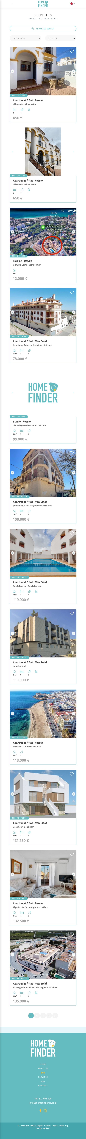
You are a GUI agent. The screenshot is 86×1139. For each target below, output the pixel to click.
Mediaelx (46, 1128)
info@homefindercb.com (43, 1102)
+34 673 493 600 (43, 1098)
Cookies (55, 1126)
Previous (12, 71)
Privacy (47, 1126)
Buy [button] (43, 1073)
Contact (43, 1085)
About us (43, 1068)
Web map (64, 1126)
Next (73, 71)
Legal (39, 1126)
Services (43, 1077)
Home (43, 1064)
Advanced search (43, 28)
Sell (43, 1081)
